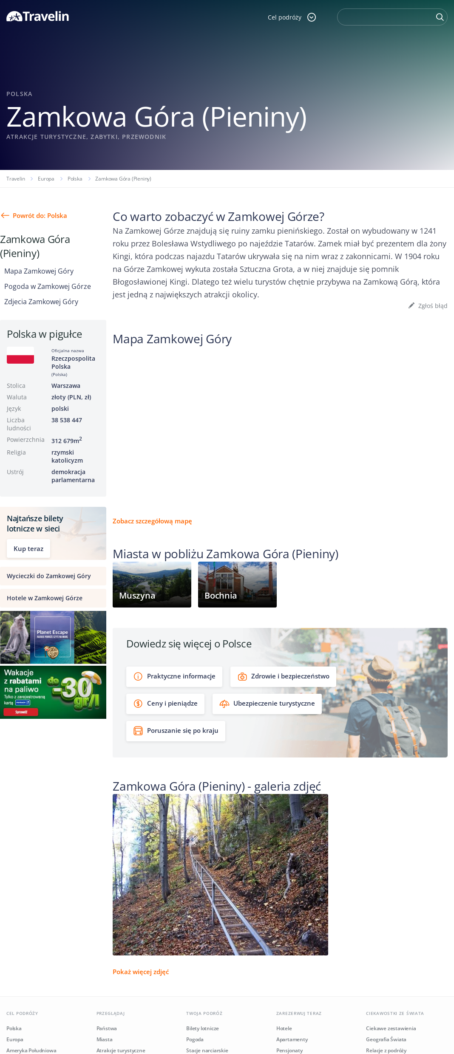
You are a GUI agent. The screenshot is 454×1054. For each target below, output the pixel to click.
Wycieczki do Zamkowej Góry (49, 576)
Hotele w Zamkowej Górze (44, 598)
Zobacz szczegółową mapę (152, 521)
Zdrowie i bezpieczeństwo (283, 676)
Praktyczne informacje (174, 676)
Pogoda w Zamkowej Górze (47, 286)
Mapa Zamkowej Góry (39, 271)
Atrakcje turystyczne (120, 1050)
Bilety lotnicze (202, 1028)
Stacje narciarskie (207, 1050)
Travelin (15, 178)
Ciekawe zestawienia (391, 1028)
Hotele (284, 1028)
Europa (46, 178)
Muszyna (137, 595)
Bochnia (220, 595)
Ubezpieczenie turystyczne (267, 703)
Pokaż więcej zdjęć (141, 971)
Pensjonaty (289, 1050)
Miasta (104, 1039)
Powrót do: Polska (40, 215)
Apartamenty (292, 1039)
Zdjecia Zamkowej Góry (41, 301)
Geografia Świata (386, 1039)
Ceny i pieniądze (165, 703)
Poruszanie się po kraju (175, 731)
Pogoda (195, 1039)
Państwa (106, 1028)
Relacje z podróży (386, 1050)
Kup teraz (28, 548)
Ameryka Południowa (31, 1050)
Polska (75, 178)
